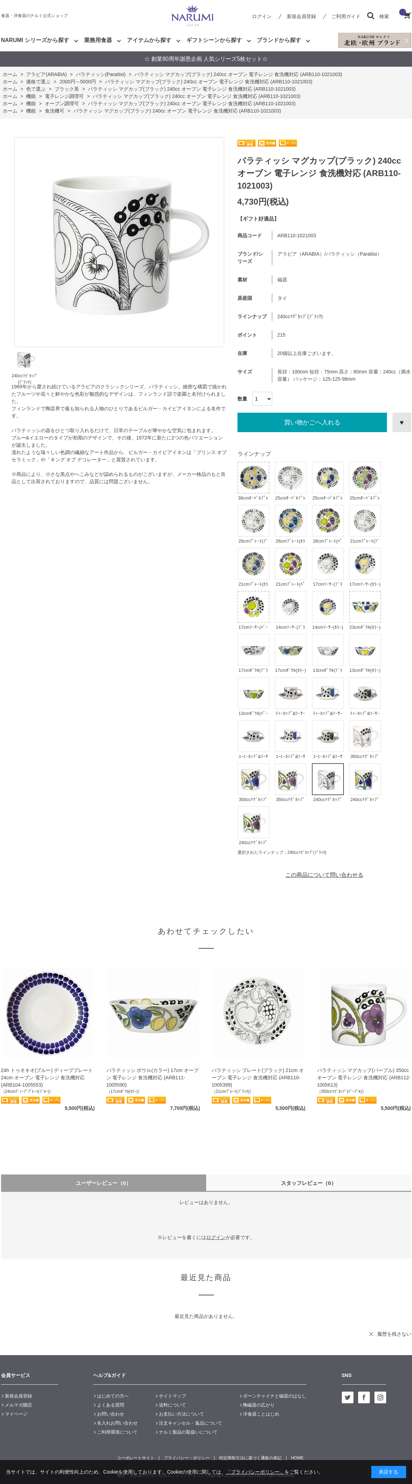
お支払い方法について (181, 1414)
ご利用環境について (117, 1432)
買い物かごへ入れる (312, 422)
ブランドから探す (279, 40)
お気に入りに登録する (402, 422)
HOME (297, 1458)
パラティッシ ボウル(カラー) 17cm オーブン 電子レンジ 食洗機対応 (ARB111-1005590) (152, 1077)
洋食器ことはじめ (261, 1414)
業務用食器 (98, 40)
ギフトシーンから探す (214, 40)
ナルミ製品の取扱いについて (188, 1432)
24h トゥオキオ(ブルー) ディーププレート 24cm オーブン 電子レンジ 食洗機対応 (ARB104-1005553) (47, 1077)
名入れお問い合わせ (117, 1423)
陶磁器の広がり (259, 1405)
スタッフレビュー (308, 1183)
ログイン (262, 16)
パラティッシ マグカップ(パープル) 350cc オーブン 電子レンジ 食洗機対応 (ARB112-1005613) (364, 1077)
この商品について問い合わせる (324, 875)
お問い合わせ (110, 1414)
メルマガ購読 (18, 1405)
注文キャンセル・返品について (190, 1423)
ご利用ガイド (346, 16)
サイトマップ (172, 1396)
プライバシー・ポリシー (187, 1458)
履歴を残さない (394, 1334)
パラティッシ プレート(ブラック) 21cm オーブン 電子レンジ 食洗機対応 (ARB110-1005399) (258, 1077)
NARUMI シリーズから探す (35, 40)
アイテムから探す (149, 40)
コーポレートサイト (135, 1458)
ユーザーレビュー (103, 1183)
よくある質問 (110, 1405)
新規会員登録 (301, 16)
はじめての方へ (113, 1396)
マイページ (16, 1414)
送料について (172, 1405)
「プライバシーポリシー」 (255, 1472)
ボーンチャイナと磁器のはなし (274, 1396)
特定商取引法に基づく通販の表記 (250, 1458)
